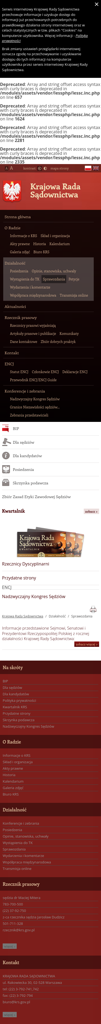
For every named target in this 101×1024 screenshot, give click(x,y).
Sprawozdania (82, 616)
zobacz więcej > (86, 644)
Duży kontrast (45, 168)
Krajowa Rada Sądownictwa (55, 190)
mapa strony (60, 168)
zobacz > (91, 511)
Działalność (57, 616)
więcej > (9, 946)
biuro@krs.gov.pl (16, 1001)
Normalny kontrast (39, 168)
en (96, 168)
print (93, 608)
